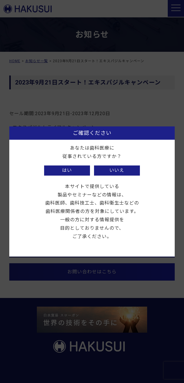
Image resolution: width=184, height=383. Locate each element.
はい (67, 170)
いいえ (116, 170)
